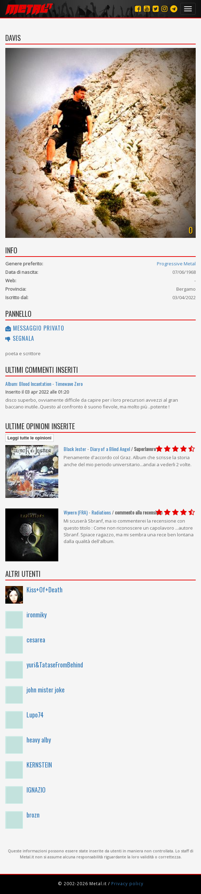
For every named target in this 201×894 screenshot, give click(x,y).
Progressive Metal (176, 263)
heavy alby (38, 739)
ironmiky (36, 614)
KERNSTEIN (39, 764)
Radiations (101, 512)
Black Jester (75, 448)
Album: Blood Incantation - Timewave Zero (44, 383)
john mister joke (45, 689)
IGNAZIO (36, 789)
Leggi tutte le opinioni (29, 438)
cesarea (35, 639)
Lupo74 (34, 714)
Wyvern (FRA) (76, 512)
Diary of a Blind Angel (110, 448)
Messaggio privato (34, 328)
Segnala (19, 338)
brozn (33, 814)
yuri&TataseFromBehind (54, 664)
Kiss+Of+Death (44, 589)
